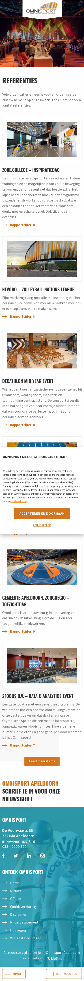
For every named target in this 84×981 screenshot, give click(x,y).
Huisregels (18, 930)
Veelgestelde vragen (25, 938)
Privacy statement (24, 922)
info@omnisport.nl (18, 841)
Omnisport (42, 8)
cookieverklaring (19, 501)
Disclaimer (18, 914)
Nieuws (15, 890)
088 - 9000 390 (14, 846)
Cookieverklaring (23, 906)
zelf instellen (42, 525)
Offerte (15, 898)
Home (14, 882)
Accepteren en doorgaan (42, 513)
